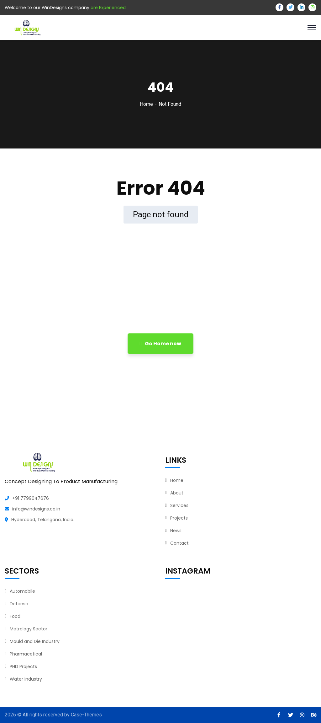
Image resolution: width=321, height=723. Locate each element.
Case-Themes (86, 715)
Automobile (22, 591)
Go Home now (161, 343)
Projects (179, 518)
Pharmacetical (26, 654)
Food (15, 616)
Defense (19, 604)
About (176, 493)
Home (146, 104)
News (176, 530)
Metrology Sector (28, 629)
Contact (179, 543)
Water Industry (26, 679)
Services (179, 505)
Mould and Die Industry (35, 641)
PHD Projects (23, 666)
